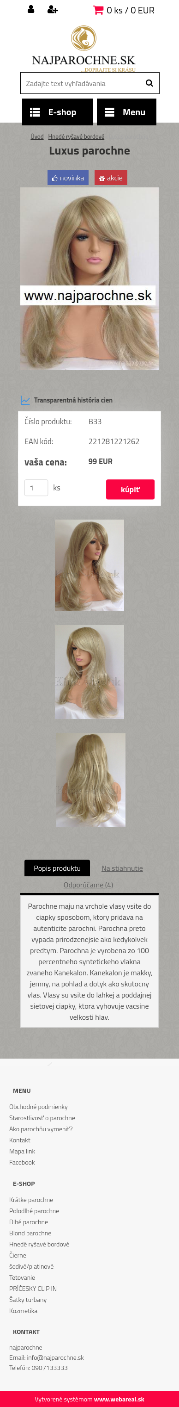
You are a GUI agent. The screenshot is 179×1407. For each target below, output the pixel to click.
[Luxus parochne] (89, 191)
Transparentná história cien (66, 400)
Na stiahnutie (122, 868)
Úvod (36, 136)
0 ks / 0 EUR (131, 10)
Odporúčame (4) (88, 884)
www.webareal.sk (119, 1399)
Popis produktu (57, 868)
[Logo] (83, 48)
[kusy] (36, 488)
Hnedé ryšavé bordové (76, 136)
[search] (149, 83)
